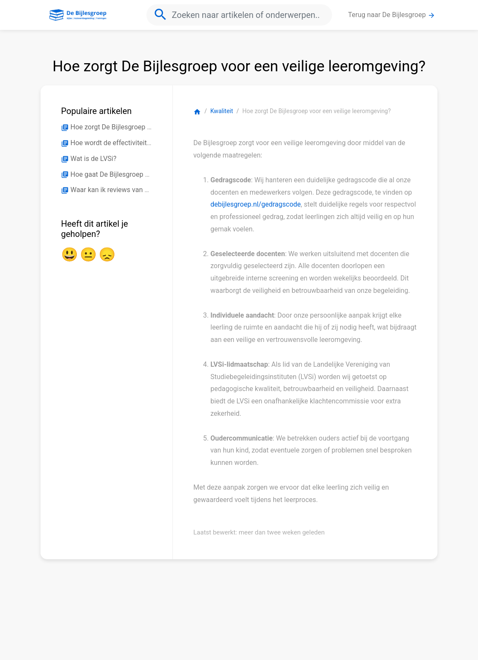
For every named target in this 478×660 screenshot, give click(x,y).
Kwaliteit (221, 111)
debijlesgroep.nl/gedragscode (255, 204)
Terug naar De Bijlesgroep (391, 15)
